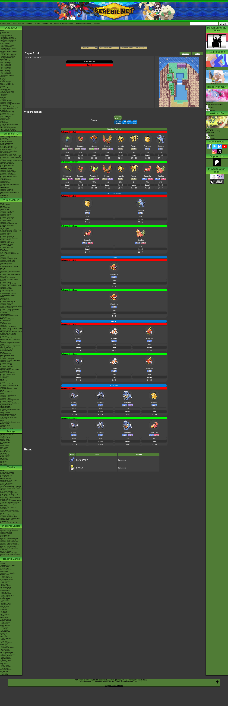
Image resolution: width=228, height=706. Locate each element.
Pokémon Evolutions (6, 173)
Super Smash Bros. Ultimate (9, 266)
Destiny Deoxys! (5, 485)
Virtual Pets (3, 419)
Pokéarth (96, 24)
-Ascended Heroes (6, 578)
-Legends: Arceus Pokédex (8, 51)
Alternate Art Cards (6, 570)
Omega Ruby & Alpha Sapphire (10, 271)
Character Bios (5, 140)
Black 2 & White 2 (5, 300)
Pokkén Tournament (6, 290)
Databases (11, 27)
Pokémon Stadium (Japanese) (9, 400)
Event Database (5, 126)
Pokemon (185, 54)
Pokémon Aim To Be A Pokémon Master (10, 158)
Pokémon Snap (5, 396)
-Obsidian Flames (5, 603)
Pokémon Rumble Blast (7, 311)
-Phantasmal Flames (6, 579)
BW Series (3, 458)
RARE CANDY (82, 460)
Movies (11, 467)
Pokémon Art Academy (7, 277)
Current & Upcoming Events (9, 124)
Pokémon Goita (5, 425)
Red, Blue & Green (6, 392)
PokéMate (3, 377)
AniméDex (3, 138)
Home (14, 24)
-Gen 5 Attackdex (5, 67)
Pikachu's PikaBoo (6, 533)
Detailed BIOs (4, 439)
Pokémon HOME (5, 233)
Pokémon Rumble (6, 330)
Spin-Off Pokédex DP (7, 83)
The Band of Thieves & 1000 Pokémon (9, 280)
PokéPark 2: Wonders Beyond (9, 309)
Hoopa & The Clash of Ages (9, 510)
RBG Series (4, 444)
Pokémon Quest (5, 265)
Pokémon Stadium (6, 401)
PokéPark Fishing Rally (7, 374)
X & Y (2, 270)
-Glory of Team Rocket (7, 647)
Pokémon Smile (5, 241)
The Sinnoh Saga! (6, 149)
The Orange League (6, 143)
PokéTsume (4, 197)
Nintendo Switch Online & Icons (10, 422)
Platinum (3, 325)
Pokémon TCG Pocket (7, 225)
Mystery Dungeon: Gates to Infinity (11, 306)
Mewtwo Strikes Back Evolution (10, 518)
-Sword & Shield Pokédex (8, 48)
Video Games (11, 200)
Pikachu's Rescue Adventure (9, 530)
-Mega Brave (4, 641)
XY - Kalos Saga (5, 152)
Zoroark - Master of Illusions (9, 496)
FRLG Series (4, 450)
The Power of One (6, 475)
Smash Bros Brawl (6, 350)
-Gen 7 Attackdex (5, 70)
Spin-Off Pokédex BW (7, 85)
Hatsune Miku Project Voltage (9, 107)
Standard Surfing (117, 122)
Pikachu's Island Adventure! (9, 541)
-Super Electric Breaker (7, 654)
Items (197, 54)
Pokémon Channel (6, 363)
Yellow (2, 393)
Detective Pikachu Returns (8, 223)
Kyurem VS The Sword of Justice (10, 500)
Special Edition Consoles (8, 414)
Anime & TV (11, 133)
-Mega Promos (5, 622)
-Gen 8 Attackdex (5, 72)
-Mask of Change (5, 660)
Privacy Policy (121, 680)
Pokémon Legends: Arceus (8, 231)
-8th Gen (3, 97)
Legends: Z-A (4, 209)
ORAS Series (4, 463)
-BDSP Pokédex (5, 50)
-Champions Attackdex (7, 75)
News (2, 31)
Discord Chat (4, 123)
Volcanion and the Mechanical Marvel (9, 512)
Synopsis (210, 135)
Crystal (2, 382)
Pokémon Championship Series (10, 104)
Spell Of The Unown (6, 477)
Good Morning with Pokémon (9, 184)
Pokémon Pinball (5, 398)
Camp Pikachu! (5, 535)
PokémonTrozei (5, 371)
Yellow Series (4, 445)
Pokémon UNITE (5, 220)
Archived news (5, 32)
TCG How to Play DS (7, 319)
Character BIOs (5, 437)
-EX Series (3, 616)
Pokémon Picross (5, 287)
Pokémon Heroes (5, 481)
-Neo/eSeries (4, 617)
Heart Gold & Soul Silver (8, 327)
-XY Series (3, 611)
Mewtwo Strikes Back (7, 474)
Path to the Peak (5, 179)
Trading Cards (11, 559)
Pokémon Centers (6, 102)
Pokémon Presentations (7, 115)
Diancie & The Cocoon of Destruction (8, 507)
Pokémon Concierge (6, 189)
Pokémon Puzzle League (8, 395)
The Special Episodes (7, 164)
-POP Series (4, 630)
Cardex (2, 86)
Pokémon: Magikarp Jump (8, 258)
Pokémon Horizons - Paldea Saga (11, 160)
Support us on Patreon (114, 685)
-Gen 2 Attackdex (5, 62)
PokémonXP (4, 105)
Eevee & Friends (5, 551)
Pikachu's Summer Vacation (9, 529)
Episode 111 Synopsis (214, 105)
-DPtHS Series (5, 614)
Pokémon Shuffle (5, 282)
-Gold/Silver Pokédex (7, 37)
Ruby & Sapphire (5, 354)
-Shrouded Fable (5, 593)
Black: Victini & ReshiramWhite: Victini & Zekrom (10, 498)
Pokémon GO (4, 216)
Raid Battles (4, 571)
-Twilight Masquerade (7, 595)
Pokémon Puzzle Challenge (9, 385)
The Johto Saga (5, 144)
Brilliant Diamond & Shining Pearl (10, 230)
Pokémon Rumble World (8, 284)
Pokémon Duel (5, 292)
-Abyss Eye (3, 633)
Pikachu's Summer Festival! (9, 538)
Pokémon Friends (5, 214)
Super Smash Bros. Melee (8, 388)
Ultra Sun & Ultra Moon (7, 252)
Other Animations (5, 186)
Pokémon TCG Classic (7, 573)
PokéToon (3, 178)
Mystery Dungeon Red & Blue (9, 369)
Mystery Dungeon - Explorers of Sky (10, 340)
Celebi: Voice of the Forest (8, 480)
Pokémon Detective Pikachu (9, 523)
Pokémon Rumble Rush (7, 260)
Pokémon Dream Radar (7, 301)
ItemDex (3, 77)
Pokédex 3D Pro (5, 314)
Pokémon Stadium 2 (6, 384)
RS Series (3, 448)
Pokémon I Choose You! (8, 515)
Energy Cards (4, 568)
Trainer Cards (4, 566)
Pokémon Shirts (5, 118)
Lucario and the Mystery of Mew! (10, 486)
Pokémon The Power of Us (8, 516)
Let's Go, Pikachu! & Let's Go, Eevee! (9, 254)
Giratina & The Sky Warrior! (9, 493)
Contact (29, 24)
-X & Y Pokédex (5, 43)
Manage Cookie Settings (138, 680)
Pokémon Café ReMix (7, 217)
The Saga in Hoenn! (6, 146)
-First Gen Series (5, 619)
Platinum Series (5, 455)
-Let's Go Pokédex (6, 46)
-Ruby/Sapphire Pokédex (8, 39)
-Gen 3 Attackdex (5, 64)
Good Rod (129, 122)
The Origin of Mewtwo (7, 472)
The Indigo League (6, 141)
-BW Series (3, 613)
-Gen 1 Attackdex (5, 61)
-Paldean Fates (5, 598)
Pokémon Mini (4, 387)
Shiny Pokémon (5, 167)
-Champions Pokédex (7, 58)
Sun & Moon (4, 250)
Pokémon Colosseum (7, 358)
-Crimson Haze (5, 662)
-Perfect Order (4, 576)
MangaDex (3, 436)
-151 (1, 601)
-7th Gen (3, 99)
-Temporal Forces (5, 597)
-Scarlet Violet (4, 606)
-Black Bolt (3, 582)
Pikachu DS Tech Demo (7, 373)
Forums (21, 24)
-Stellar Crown (4, 592)
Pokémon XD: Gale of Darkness (10, 360)
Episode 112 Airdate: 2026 (213, 131)
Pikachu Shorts (11, 526)
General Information (6, 434)
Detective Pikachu (6, 263)
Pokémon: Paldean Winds (8, 176)
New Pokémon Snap (6, 244)
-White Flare (4, 584)
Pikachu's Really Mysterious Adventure (9, 548)
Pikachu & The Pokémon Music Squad (10, 555)
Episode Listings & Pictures (8, 137)
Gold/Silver (3, 381)
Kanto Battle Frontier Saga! (8, 148)
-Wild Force (3, 663)
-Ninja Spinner (4, 635)
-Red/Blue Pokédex (6, 35)
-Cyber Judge (4, 665)
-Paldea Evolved (5, 605)
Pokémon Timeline (6, 100)
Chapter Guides (5, 441)
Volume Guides (5, 442)
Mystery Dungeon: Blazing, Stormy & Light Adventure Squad (11, 332)
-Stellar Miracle (5, 657)
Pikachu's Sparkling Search (8, 546)
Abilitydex (3, 80)
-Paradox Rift (4, 600)
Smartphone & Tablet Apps (8, 417)
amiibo (2, 420)
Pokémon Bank (5, 273)
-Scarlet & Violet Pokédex (8, 54)
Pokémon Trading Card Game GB (11, 403)
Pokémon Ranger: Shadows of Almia (9, 343)
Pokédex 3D (4, 312)
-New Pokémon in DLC (7, 129)
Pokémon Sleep (5, 222)
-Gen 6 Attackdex (5, 69)
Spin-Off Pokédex (5, 81)
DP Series (3, 453)
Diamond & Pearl (5, 323)
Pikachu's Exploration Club (8, 543)
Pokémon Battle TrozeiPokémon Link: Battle (10, 275)
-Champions (4, 94)
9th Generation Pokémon (8, 127)
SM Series (3, 464)
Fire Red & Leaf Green (7, 355)
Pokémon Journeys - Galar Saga (10, 156)
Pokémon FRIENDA (6, 428)
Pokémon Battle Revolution (8, 338)
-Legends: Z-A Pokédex (7, 56)
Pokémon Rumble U (6, 304)
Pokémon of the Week (7, 92)
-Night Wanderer (5, 659)
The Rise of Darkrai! (6, 491)
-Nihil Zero (3, 636)
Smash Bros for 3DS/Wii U (8, 293)
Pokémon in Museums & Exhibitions (8, 109)
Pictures (210, 110)
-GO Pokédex (4, 53)
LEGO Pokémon (5, 116)
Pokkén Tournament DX (7, 262)
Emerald (3, 357)
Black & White (4, 298)
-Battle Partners (5, 651)
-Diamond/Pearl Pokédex (8, 40)
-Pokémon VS (4, 668)
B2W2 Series (4, 460)
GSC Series (4, 447)
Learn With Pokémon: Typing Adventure (9, 316)
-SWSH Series (4, 608)
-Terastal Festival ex (6, 652)
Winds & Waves (5, 204)
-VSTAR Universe (5, 666)
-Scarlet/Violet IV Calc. (7, 91)
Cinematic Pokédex (6, 88)
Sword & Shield (5, 228)
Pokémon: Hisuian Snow (8, 175)
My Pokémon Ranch (6, 349)
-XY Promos (4, 628)
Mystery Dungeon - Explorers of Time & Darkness (10, 346)
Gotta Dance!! (4, 537)
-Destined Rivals (5, 586)
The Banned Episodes (7, 165)
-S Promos (3, 673)
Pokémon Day (4, 113)
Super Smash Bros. (6, 404)
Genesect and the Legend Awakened (8, 504)
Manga (11, 431)
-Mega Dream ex (5, 638)
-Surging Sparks (5, 590)
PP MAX (79, 468)
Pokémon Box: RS (6, 365)
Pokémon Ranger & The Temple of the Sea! (11, 488)
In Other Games (5, 411)
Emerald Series (5, 452)
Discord (37, 24)
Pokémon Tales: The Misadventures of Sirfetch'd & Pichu (9, 192)
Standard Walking (117, 117)
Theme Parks (4, 119)
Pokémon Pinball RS (6, 366)
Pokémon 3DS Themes (7, 415)
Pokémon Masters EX (7, 219)
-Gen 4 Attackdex (5, 65)
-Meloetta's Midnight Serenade (9, 502)
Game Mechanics (5, 89)
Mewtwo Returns (5, 478)
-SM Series (3, 609)
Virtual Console (5, 412)
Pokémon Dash (5, 362)
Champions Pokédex (83, 24)
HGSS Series (4, 456)
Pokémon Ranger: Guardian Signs (11, 328)
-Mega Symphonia (6, 643)
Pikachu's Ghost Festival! (8, 540)
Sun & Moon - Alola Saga (8, 154)
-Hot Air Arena (4, 649)
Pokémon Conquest (6, 308)
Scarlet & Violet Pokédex (63, 24)
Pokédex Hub (47, 24)
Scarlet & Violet (5, 208)
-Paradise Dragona (6, 655)
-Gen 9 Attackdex (5, 73)
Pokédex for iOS (5, 320)
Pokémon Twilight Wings (8, 171)
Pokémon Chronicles (6, 162)
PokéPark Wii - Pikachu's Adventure (8, 335)
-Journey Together (6, 587)
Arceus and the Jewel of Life (9, 494)
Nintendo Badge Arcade (7, 295)
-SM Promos (4, 627)
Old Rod (124, 122)
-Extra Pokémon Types (7, 565)
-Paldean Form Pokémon (8, 131)
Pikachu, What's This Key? (8, 553)
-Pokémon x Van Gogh (7, 111)
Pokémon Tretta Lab (6, 303)
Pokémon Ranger (5, 368)
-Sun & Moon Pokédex (7, 45)
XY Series (3, 461)
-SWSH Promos (5, 625)
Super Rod (135, 122)
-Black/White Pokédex (7, 42)
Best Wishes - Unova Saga (8, 151)
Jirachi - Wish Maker (6, 483)
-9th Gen (3, 96)
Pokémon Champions (7, 211)
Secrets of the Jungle (7, 520)
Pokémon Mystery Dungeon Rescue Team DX (9, 238)
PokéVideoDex (5, 183)
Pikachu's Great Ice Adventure (9, 545)
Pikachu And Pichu (6, 532)
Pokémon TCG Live (6, 247)
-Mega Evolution (5, 581)
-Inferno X (3, 639)
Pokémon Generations (7, 170)
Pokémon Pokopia (6, 212)
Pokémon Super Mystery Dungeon (11, 285)
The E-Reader (4, 376)
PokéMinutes (4, 181)
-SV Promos (4, 624)
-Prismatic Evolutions (6, 589)
